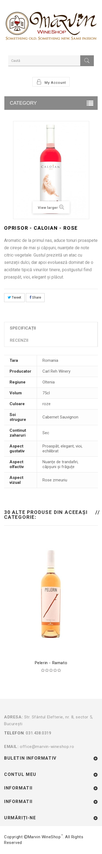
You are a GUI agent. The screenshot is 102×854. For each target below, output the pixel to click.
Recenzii (19, 340)
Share (35, 297)
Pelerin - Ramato (51, 662)
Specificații (23, 328)
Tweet (14, 297)
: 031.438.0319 (51, 736)
